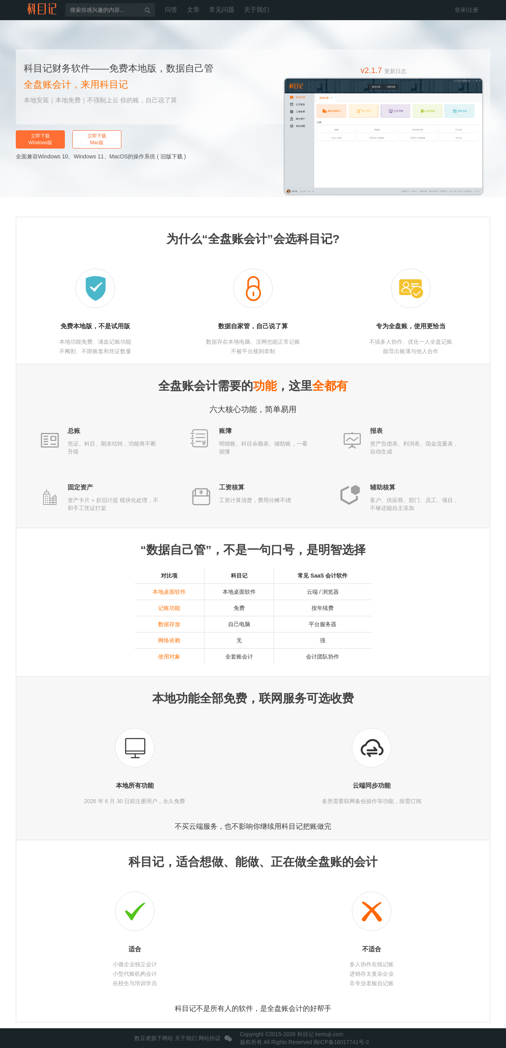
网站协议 (209, 1038)
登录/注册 (466, 10)
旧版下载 (171, 156)
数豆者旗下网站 (153, 1038)
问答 (171, 9)
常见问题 (221, 9)
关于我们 (256, 9)
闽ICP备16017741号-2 (341, 1042)
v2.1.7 (383, 70)
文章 (193, 9)
